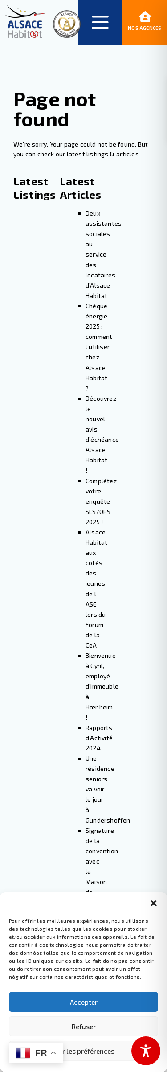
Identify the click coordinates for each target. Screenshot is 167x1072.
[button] (153, 903)
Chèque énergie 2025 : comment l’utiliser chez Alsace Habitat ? (99, 347)
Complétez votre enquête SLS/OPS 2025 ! (101, 501)
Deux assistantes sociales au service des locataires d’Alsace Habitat (104, 254)
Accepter (84, 1002)
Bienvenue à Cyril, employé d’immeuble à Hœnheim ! (102, 686)
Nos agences (144, 21)
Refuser (84, 1027)
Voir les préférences (83, 1051)
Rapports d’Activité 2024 (99, 738)
